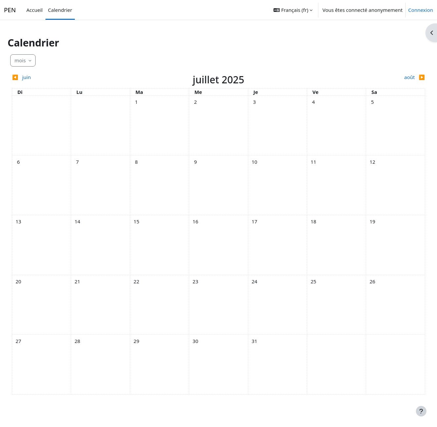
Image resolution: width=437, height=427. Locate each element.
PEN (10, 10)
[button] (293, 10)
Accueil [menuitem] (34, 10)
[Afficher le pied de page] (421, 411)
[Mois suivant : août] (362, 77)
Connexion (420, 10)
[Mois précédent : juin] (75, 77)
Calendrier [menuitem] (60, 10)
